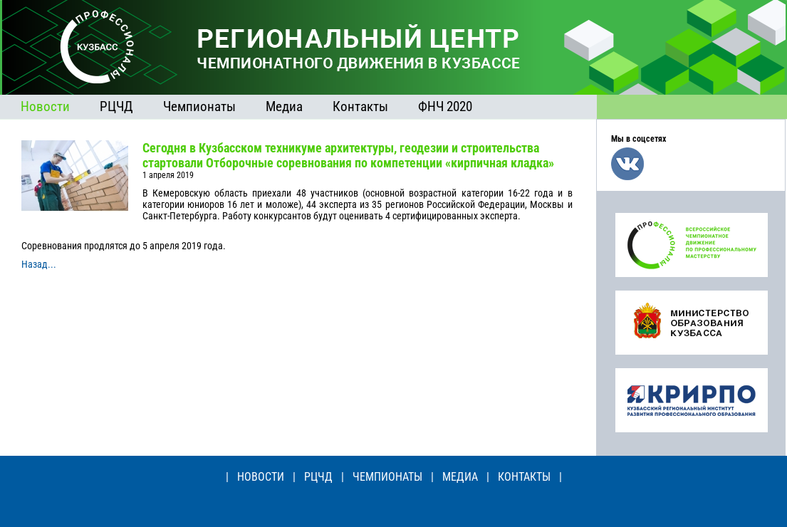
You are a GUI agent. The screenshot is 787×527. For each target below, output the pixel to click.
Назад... (38, 264)
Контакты (360, 106)
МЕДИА (460, 477)
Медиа (284, 106)
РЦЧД (116, 106)
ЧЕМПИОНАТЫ (387, 477)
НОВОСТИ (260, 477)
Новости (45, 106)
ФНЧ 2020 (445, 106)
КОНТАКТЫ (524, 477)
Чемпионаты (199, 106)
